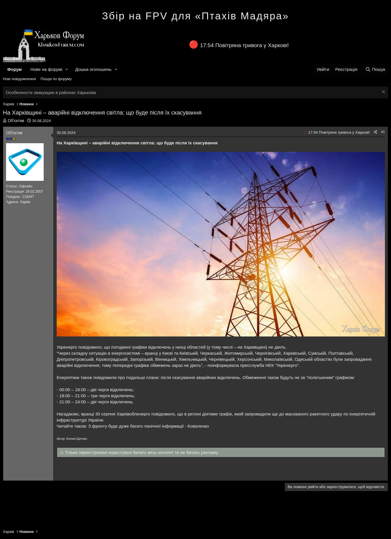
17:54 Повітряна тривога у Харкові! (244, 45)
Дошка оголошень (93, 69)
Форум (14, 69)
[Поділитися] (375, 132)
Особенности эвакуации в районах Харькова (51, 92)
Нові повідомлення (19, 79)
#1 (383, 132)
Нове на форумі (46, 69)
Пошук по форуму (56, 79)
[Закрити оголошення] (382, 92)
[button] (67, 69)
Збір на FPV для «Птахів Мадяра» (195, 15)
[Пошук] (375, 69)
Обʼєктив (16, 120)
